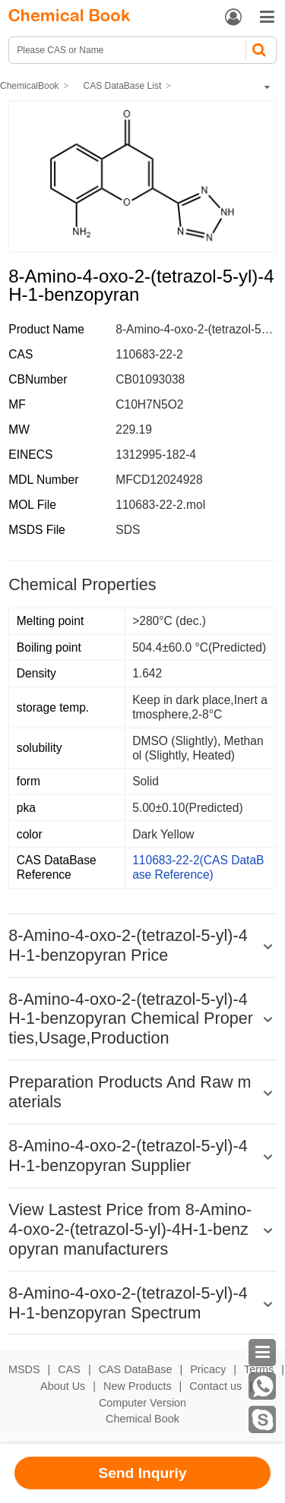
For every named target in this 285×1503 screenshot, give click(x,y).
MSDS (24, 1369)
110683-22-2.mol (160, 504)
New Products (137, 1386)
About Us (62, 1386)
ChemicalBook (29, 86)
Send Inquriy (142, 1473)
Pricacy (208, 1369)
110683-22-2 (149, 354)
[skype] (262, 1419)
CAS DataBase (136, 1369)
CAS (69, 1369)
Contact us (215, 1386)
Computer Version (142, 1403)
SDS (128, 529)
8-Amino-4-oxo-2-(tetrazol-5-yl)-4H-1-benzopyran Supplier (127, 1155)
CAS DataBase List (123, 86)
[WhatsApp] (262, 1386)
